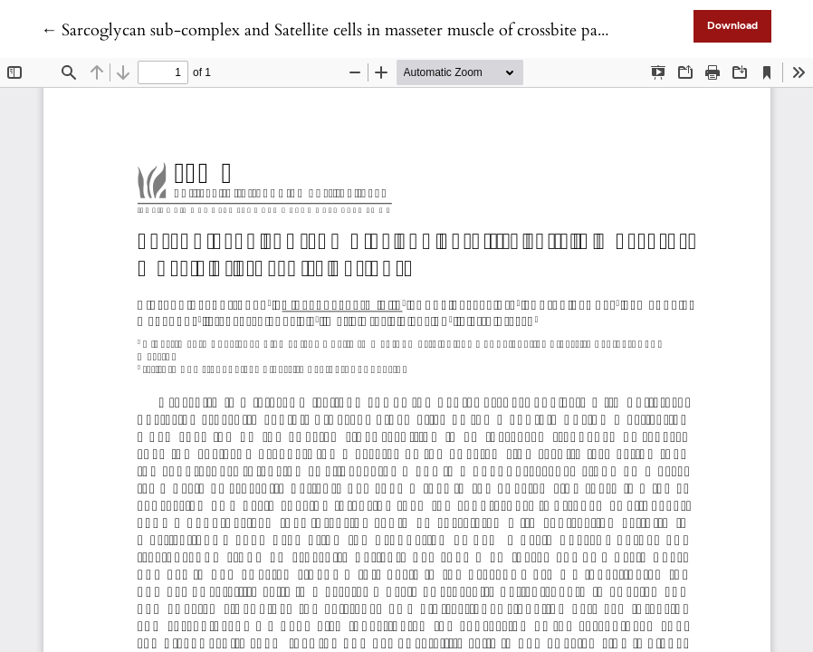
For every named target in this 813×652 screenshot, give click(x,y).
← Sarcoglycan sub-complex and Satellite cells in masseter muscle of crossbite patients (338, 30)
